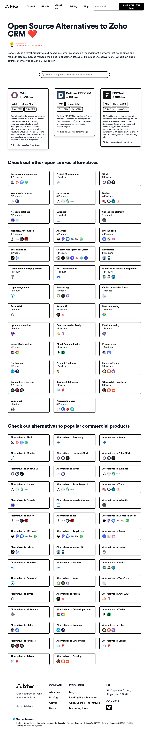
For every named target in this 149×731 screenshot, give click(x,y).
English (19, 723)
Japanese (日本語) (118, 723)
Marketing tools (78, 708)
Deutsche (41, 723)
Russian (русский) (34, 726)
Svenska (61, 723)
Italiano (105, 723)
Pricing (73, 6)
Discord (31, 6)
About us (58, 6)
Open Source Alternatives (84, 702)
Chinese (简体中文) (92, 723)
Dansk (33, 723)
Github (45, 6)
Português (21, 726)
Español (78, 723)
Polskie (130, 723)
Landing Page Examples (83, 697)
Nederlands (52, 723)
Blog (86, 6)
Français (70, 723)
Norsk (26, 723)
